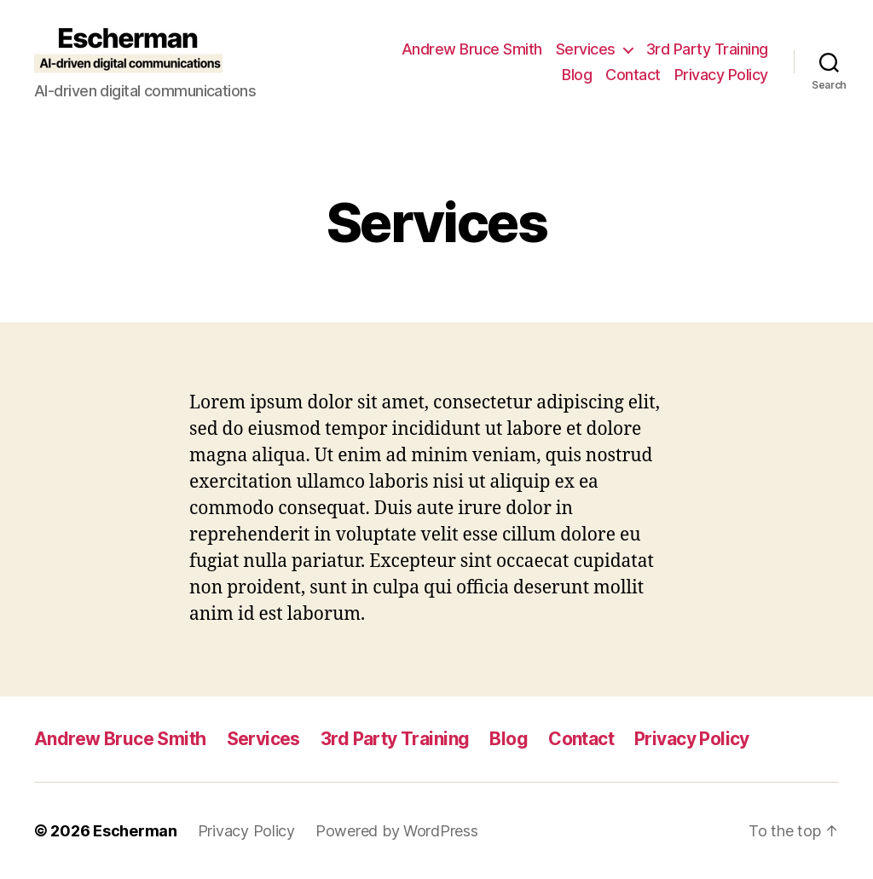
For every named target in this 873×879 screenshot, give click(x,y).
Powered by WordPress (396, 831)
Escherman (135, 831)
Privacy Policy (721, 75)
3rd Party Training (707, 49)
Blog (577, 75)
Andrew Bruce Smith (472, 49)
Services (586, 49)
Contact (633, 75)
